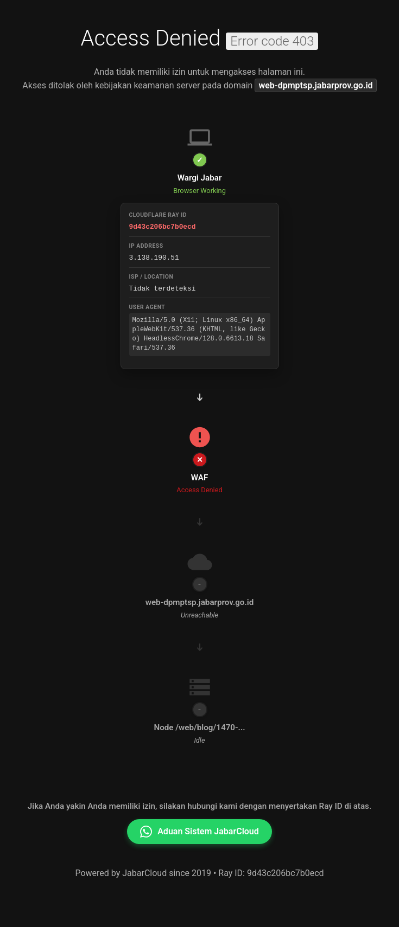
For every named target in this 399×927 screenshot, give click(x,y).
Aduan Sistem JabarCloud (199, 830)
